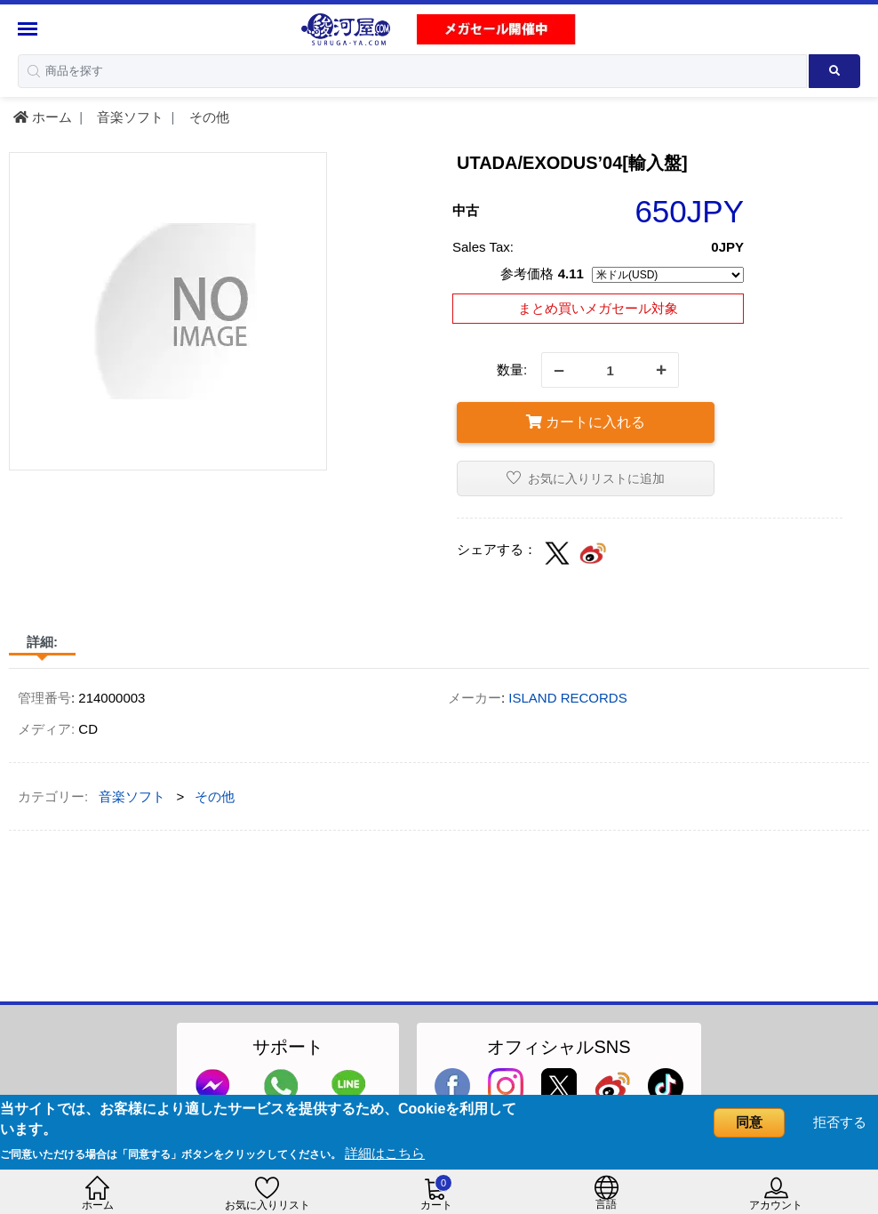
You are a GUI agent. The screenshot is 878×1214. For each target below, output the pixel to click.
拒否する (839, 1122)
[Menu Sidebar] (30, 29)
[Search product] (834, 71)
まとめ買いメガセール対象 (598, 308)
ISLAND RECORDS (567, 697)
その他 (207, 117)
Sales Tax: (483, 246)
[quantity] (610, 370)
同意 (749, 1122)
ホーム (42, 117)
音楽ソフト (128, 117)
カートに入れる (585, 422)
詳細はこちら (385, 1153)
